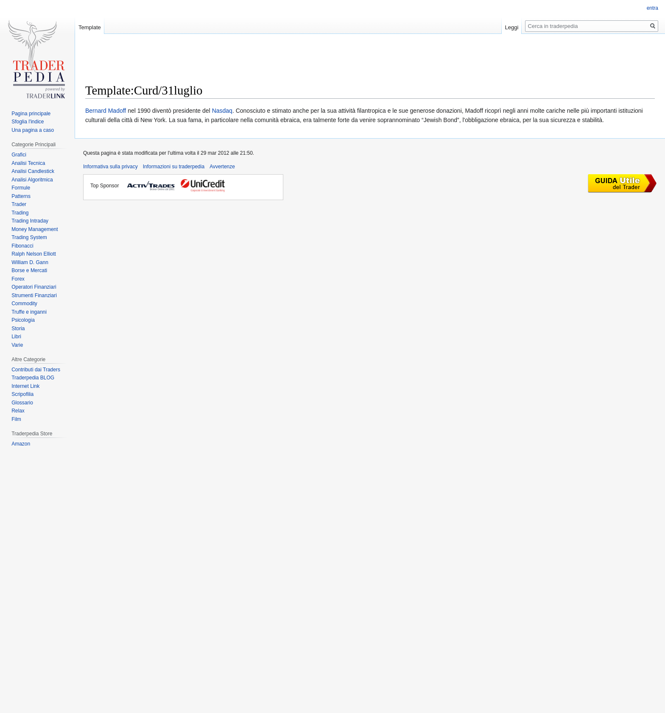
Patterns (21, 196)
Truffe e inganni (29, 312)
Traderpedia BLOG (32, 378)
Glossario (22, 403)
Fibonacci (22, 246)
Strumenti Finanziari (34, 295)
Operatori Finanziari (33, 287)
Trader (18, 204)
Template (89, 27)
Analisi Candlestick (32, 171)
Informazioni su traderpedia (173, 167)
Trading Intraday (29, 221)
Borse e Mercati (29, 270)
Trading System (29, 237)
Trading (19, 213)
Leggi (512, 27)
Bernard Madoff (105, 110)
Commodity (24, 303)
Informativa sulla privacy (110, 167)
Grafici (18, 155)
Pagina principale (30, 114)
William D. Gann (29, 262)
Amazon (20, 444)
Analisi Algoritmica (32, 180)
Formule (20, 188)
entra (652, 8)
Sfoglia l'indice (27, 122)
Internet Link (25, 386)
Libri (16, 337)
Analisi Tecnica (28, 163)
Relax (18, 411)
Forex (18, 279)
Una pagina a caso (32, 130)
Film (16, 419)
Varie (17, 345)
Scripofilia (22, 394)
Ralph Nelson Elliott (33, 254)
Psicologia (23, 320)
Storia (18, 328)
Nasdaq (222, 110)
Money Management (34, 229)
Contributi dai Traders (35, 370)
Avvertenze (222, 167)
